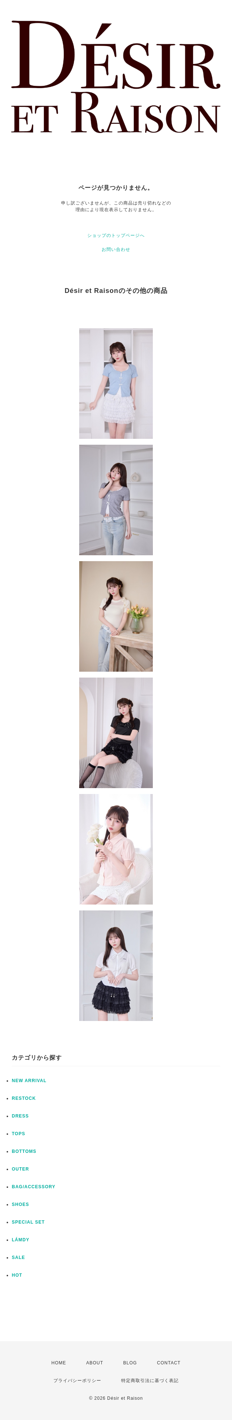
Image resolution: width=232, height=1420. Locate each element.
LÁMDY (20, 1239)
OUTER (20, 1169)
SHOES (20, 1204)
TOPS (18, 1133)
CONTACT (168, 1362)
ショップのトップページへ (116, 235)
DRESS (20, 1116)
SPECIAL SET (28, 1222)
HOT (17, 1275)
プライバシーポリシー (77, 1380)
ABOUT (94, 1362)
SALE (18, 1257)
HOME (59, 1362)
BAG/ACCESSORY (34, 1186)
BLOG (130, 1362)
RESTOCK (24, 1098)
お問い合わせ (116, 249)
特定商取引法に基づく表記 (150, 1380)
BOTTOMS (24, 1151)
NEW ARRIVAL (29, 1080)
